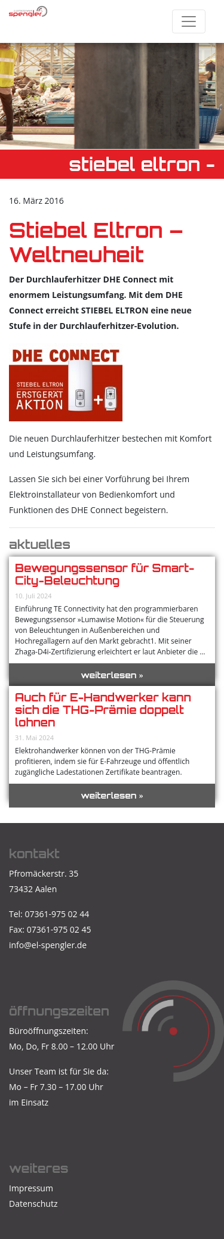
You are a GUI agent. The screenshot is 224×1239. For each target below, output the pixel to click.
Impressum (31, 1188)
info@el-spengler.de (48, 945)
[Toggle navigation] (188, 21)
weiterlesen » (112, 675)
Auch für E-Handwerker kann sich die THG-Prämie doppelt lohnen (103, 710)
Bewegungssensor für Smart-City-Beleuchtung (104, 574)
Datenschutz (33, 1203)
